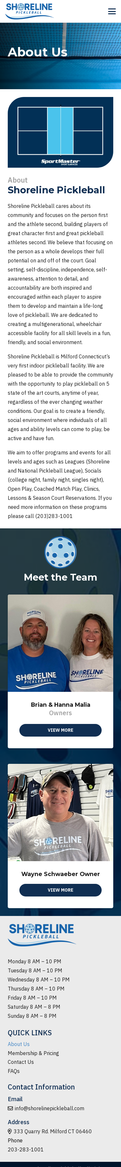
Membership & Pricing (33, 1053)
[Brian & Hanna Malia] (60, 671)
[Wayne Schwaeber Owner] (60, 836)
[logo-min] (29, 11)
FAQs (14, 1071)
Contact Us (21, 1062)
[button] (112, 11)
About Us (19, 1044)
